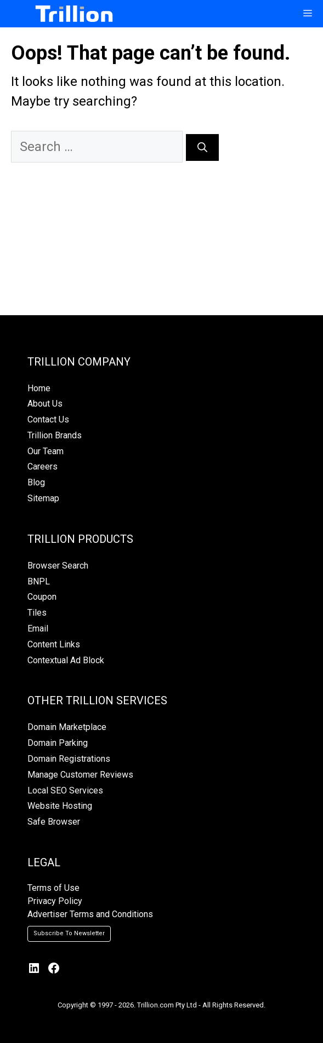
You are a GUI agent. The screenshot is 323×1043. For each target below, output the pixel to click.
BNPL (38, 581)
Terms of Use (53, 888)
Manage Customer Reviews (80, 774)
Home (38, 388)
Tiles (37, 612)
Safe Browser (53, 821)
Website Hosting (59, 806)
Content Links (53, 644)
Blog (36, 482)
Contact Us (48, 419)
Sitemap (43, 498)
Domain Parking (57, 743)
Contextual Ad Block (65, 660)
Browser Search (57, 565)
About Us (45, 403)
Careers (42, 466)
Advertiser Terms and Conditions (90, 914)
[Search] (202, 147)
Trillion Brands (54, 435)
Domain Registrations (68, 759)
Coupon (41, 597)
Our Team (45, 451)
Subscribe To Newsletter (69, 933)
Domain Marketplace (66, 727)
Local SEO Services (65, 790)
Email (37, 628)
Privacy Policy (54, 901)
